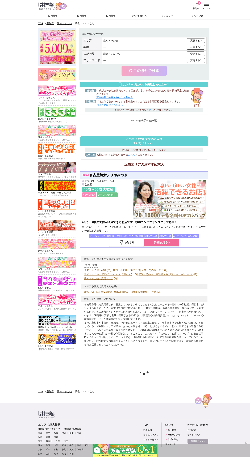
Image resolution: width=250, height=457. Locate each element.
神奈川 (49, 441)
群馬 (56, 437)
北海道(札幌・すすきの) (49, 429)
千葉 (58, 441)
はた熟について (150, 434)
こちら (150, 110)
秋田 (64, 433)
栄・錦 (113, 291)
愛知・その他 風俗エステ (98, 278)
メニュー (206, 6)
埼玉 (66, 441)
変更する (195, 40)
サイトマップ (194, 434)
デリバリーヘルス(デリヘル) (100, 181)
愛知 (86, 291)
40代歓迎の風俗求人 (190, 304)
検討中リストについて (198, 425)
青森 (40, 433)
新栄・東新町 (130, 291)
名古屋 (88, 184)
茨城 (48, 437)
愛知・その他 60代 (152, 270)
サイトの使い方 (150, 439)
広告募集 (169, 425)
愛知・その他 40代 (95, 270)
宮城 (56, 433)
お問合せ (192, 430)
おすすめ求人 (139, 15)
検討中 (197, 5)
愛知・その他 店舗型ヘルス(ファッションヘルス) (166, 274)
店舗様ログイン (198, 441)
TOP (40, 23)
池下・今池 (150, 291)
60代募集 (111, 15)
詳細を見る (161, 242)
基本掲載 (172, 430)
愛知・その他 (64, 23)
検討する (129, 242)
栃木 (40, 437)
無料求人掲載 (174, 434)
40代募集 (53, 15)
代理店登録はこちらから (109, 105)
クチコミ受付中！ (107, 194)
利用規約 (147, 430)
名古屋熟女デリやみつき (108, 175)
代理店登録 (173, 439)
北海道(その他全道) (73, 429)
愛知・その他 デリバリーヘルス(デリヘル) (108, 274)
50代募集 (82, 15)
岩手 (48, 433)
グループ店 (197, 15)
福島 (79, 433)
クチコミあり (168, 15)
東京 (40, 441)
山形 (71, 433)
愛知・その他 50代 (124, 270)
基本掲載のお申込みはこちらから (114, 97)
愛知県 (50, 23)
